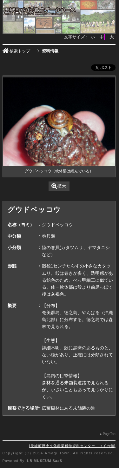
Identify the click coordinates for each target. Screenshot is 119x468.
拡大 (58, 186)
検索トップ (16, 51)
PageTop (109, 434)
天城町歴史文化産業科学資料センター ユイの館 (72, 446)
